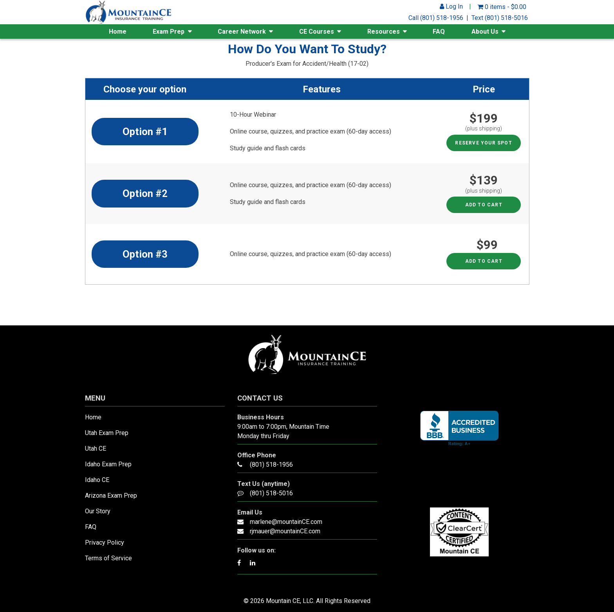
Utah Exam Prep (106, 433)
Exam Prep (168, 31)
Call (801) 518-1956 (435, 18)
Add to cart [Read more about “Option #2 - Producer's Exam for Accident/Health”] (483, 205)
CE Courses (316, 31)
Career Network (242, 31)
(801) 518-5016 (271, 493)
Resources (383, 31)
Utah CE (95, 448)
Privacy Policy (104, 542)
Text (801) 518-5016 (499, 18)
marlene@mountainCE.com (286, 521)
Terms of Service (108, 558)
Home (117, 31)
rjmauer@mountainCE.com (285, 531)
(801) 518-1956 (271, 464)
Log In (451, 6)
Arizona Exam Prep (111, 495)
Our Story (97, 511)
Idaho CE (97, 480)
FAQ (439, 31)
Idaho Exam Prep (108, 464)
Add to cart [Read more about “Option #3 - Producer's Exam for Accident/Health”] (483, 261)
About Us (484, 31)
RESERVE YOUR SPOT (483, 143)
